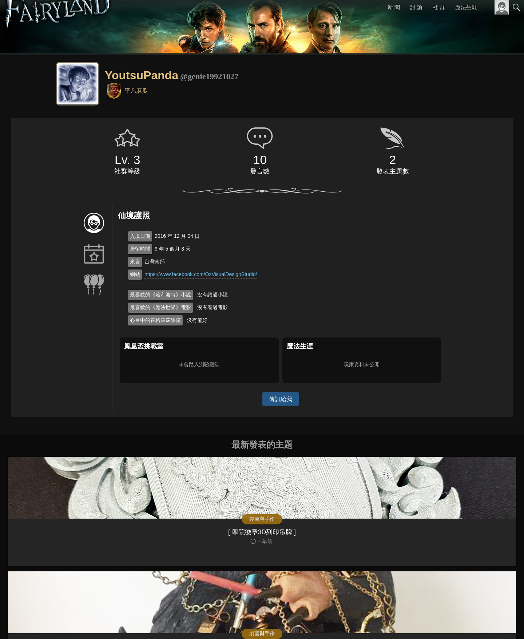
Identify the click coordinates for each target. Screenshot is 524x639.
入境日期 (140, 236)
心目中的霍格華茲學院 (155, 320)
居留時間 (140, 249)
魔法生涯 (466, 7)
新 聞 (394, 7)
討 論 (416, 7)
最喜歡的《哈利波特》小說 (160, 294)
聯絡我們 (504, 623)
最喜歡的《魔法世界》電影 (160, 307)
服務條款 (452, 623)
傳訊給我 (280, 399)
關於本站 (429, 623)
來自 (135, 261)
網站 (135, 274)
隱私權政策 (479, 623)
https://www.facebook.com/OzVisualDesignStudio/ (200, 274)
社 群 (439, 7)
